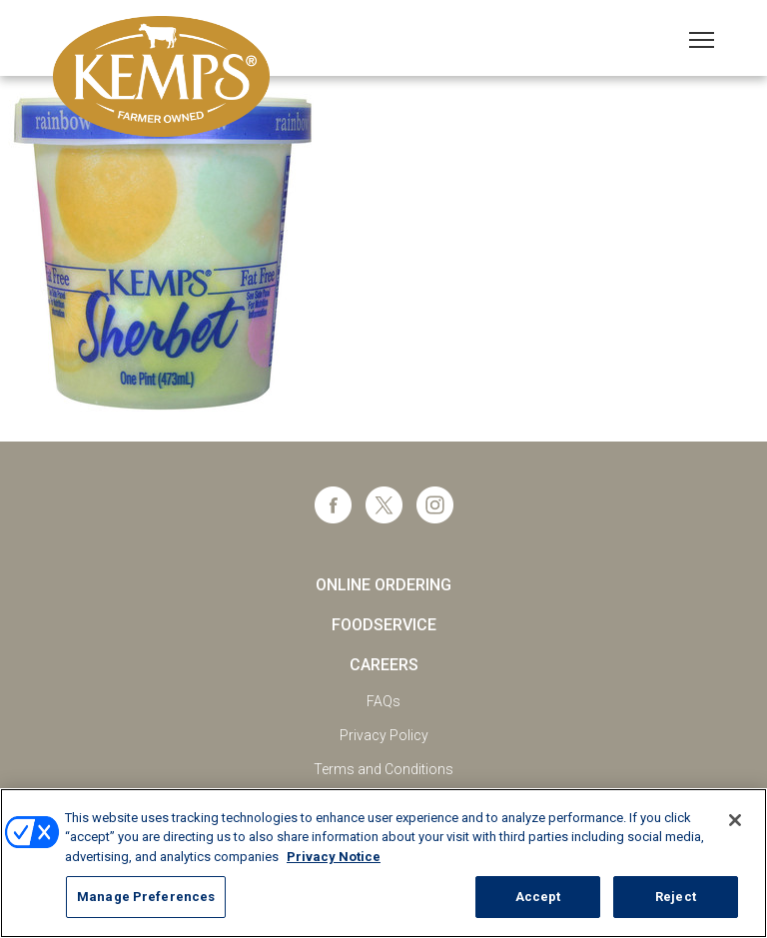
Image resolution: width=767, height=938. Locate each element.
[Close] (735, 820)
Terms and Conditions (383, 769)
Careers (384, 664)
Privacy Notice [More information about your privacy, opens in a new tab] (334, 856)
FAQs (383, 701)
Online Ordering (383, 584)
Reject (675, 896)
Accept (538, 896)
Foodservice (384, 624)
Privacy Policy (384, 735)
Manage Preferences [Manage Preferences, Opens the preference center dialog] (146, 896)
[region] (383, 863)
